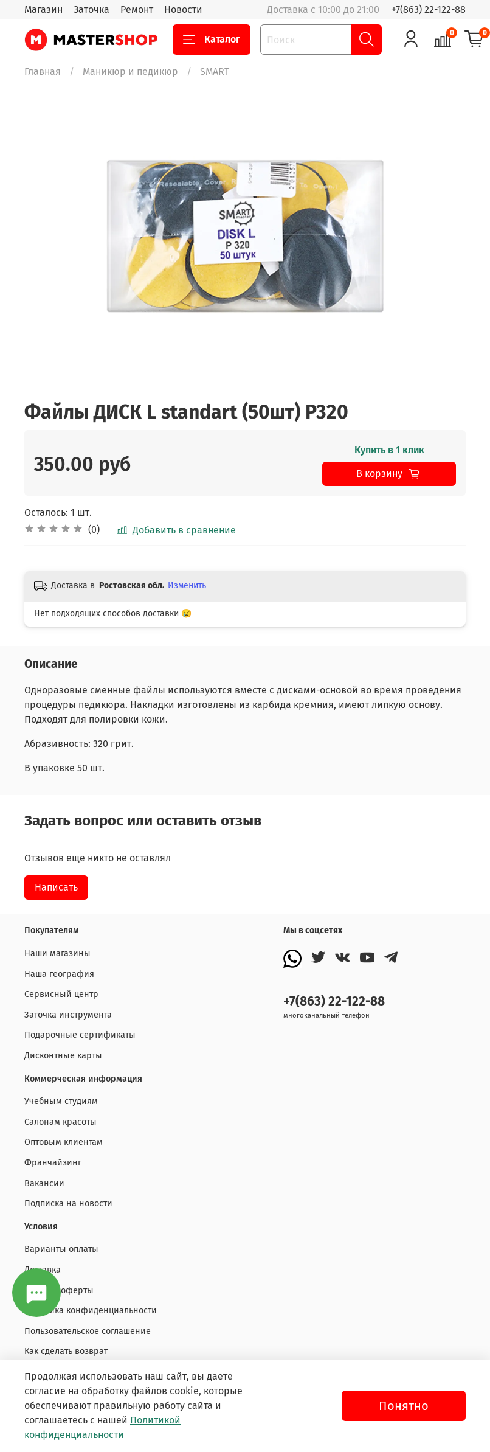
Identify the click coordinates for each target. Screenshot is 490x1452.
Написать (56, 887)
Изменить (187, 585)
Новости (183, 9)
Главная (42, 71)
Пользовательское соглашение (87, 1331)
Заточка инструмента (68, 1015)
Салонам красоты (60, 1122)
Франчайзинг (52, 1163)
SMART (214, 71)
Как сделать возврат (66, 1351)
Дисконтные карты (63, 1056)
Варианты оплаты (61, 1249)
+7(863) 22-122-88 (429, 9)
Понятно (404, 1405)
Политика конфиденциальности (90, 1310)
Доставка (42, 1270)
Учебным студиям (61, 1101)
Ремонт (136, 9)
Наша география (59, 974)
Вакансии (44, 1183)
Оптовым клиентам (63, 1142)
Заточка (91, 9)
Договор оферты (59, 1290)
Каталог (211, 39)
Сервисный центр (61, 994)
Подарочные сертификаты (80, 1035)
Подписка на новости (68, 1203)
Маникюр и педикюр (130, 71)
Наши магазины (57, 953)
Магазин (43, 9)
